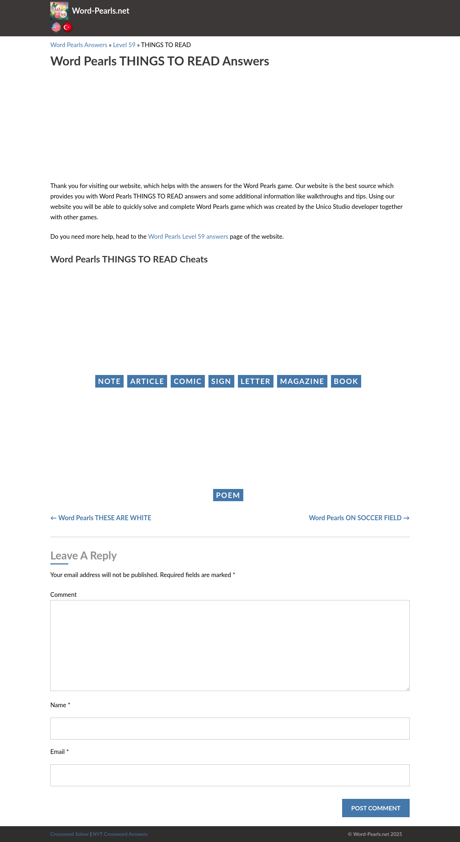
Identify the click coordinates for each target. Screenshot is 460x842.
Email (59, 751)
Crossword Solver (69, 834)
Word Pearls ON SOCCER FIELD (355, 518)
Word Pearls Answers (78, 45)
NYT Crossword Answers (120, 834)
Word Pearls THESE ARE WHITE (104, 518)
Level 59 (124, 45)
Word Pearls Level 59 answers (188, 236)
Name (60, 705)
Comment (63, 594)
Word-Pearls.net (100, 10)
